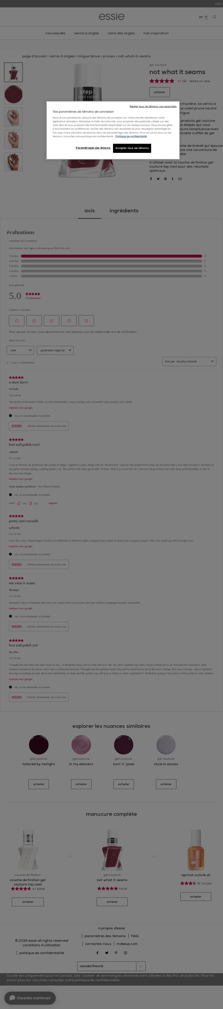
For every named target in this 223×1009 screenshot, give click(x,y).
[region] (113, 130)
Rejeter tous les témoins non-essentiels (153, 106)
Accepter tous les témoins (132, 148)
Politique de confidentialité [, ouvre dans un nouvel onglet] (131, 136)
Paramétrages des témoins (93, 148)
